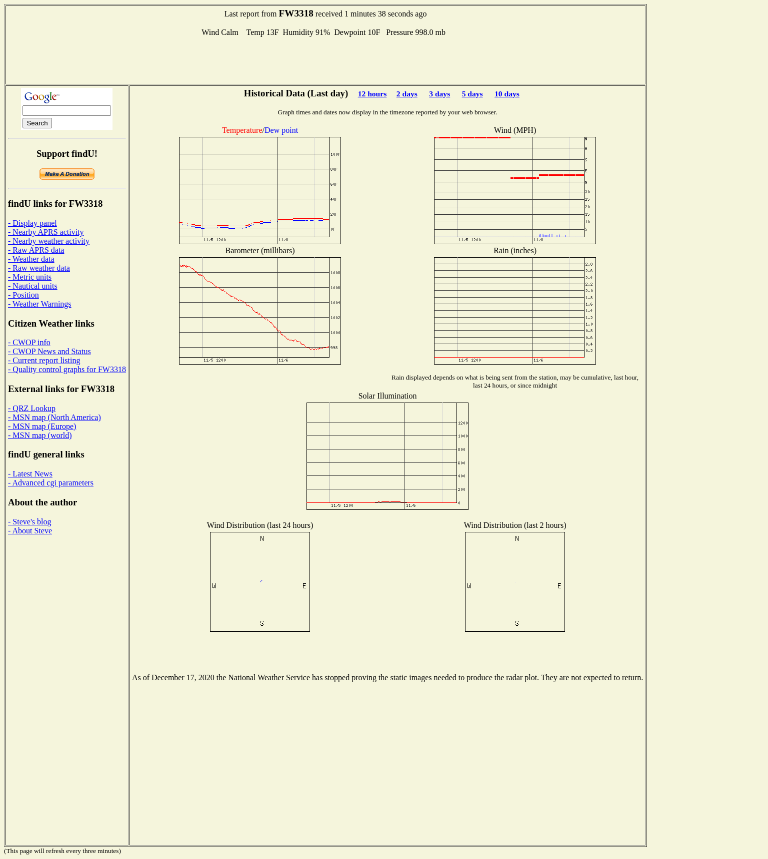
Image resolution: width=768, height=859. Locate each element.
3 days (439, 93)
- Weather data (31, 259)
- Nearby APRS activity (46, 232)
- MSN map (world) (40, 435)
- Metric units (30, 277)
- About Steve (30, 530)
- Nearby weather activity (49, 241)
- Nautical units (33, 286)
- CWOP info (29, 342)
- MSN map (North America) (54, 417)
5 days (472, 93)
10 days (507, 93)
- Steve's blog (29, 521)
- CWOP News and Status (49, 351)
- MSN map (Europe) (42, 426)
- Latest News (30, 473)
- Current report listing (44, 360)
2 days (407, 93)
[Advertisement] (326, 59)
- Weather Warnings (40, 304)
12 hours (372, 93)
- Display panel (32, 223)
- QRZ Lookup (32, 408)
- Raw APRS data (36, 250)
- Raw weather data (39, 268)
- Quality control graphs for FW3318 (67, 369)
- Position (23, 295)
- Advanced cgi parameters (51, 482)
